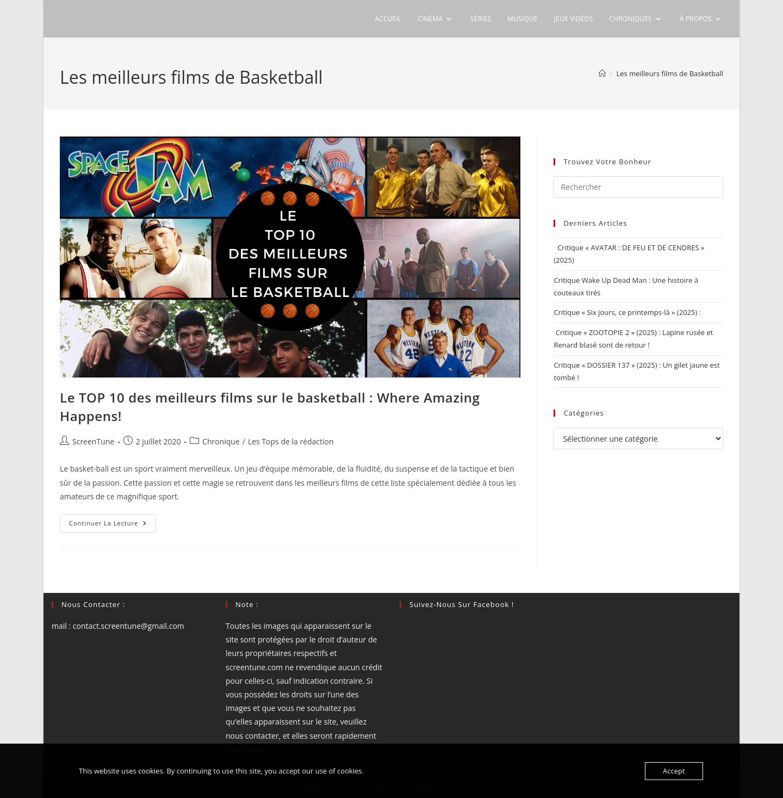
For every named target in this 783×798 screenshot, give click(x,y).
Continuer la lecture (112, 525)
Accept (674, 771)
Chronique (221, 441)
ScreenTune (93, 441)
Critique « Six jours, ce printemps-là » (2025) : (627, 312)
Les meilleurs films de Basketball (670, 73)
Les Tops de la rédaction (291, 441)
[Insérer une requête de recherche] (638, 187)
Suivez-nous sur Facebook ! (461, 604)
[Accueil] (602, 73)
